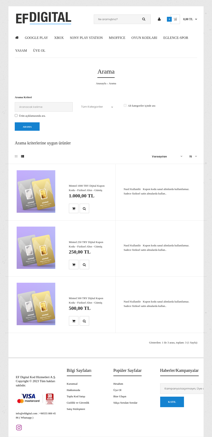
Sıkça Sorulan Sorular (125, 402)
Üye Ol (117, 390)
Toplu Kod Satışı (76, 396)
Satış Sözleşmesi (76, 409)
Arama (112, 83)
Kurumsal (72, 383)
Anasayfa (101, 83)
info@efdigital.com (26, 413)
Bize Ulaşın (119, 396)
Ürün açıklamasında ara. (30, 115)
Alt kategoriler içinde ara (139, 105)
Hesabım (118, 383)
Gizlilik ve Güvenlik (78, 402)
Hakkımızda (73, 390)
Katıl (172, 401)
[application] (211, 436)
